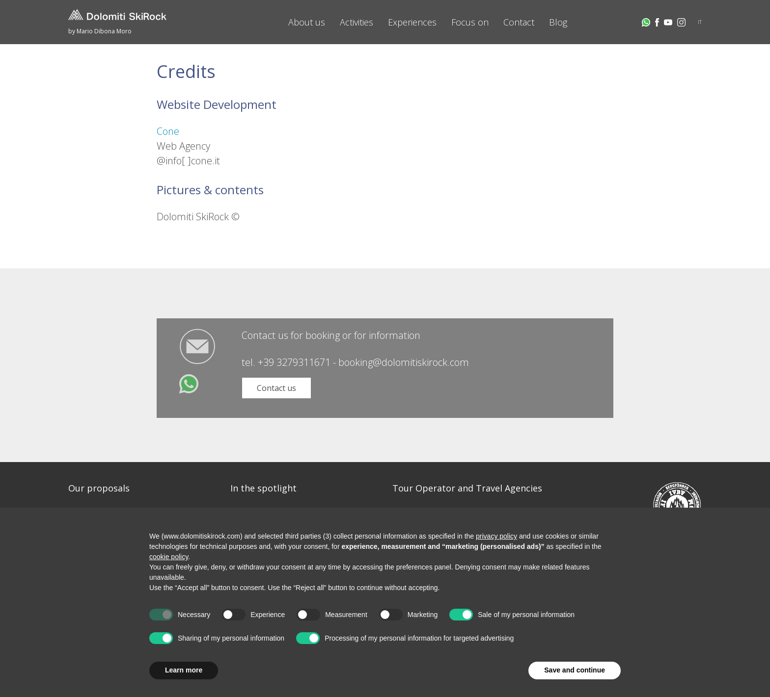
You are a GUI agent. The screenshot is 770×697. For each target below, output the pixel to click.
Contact (518, 22)
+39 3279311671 (294, 362)
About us (306, 22)
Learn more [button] (183, 670)
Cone (168, 131)
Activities (356, 22)
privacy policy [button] (496, 536)
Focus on (470, 22)
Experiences (412, 22)
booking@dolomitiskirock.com (403, 362)
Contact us (276, 388)
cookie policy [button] (168, 557)
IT (700, 22)
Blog (558, 22)
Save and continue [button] (574, 670)
